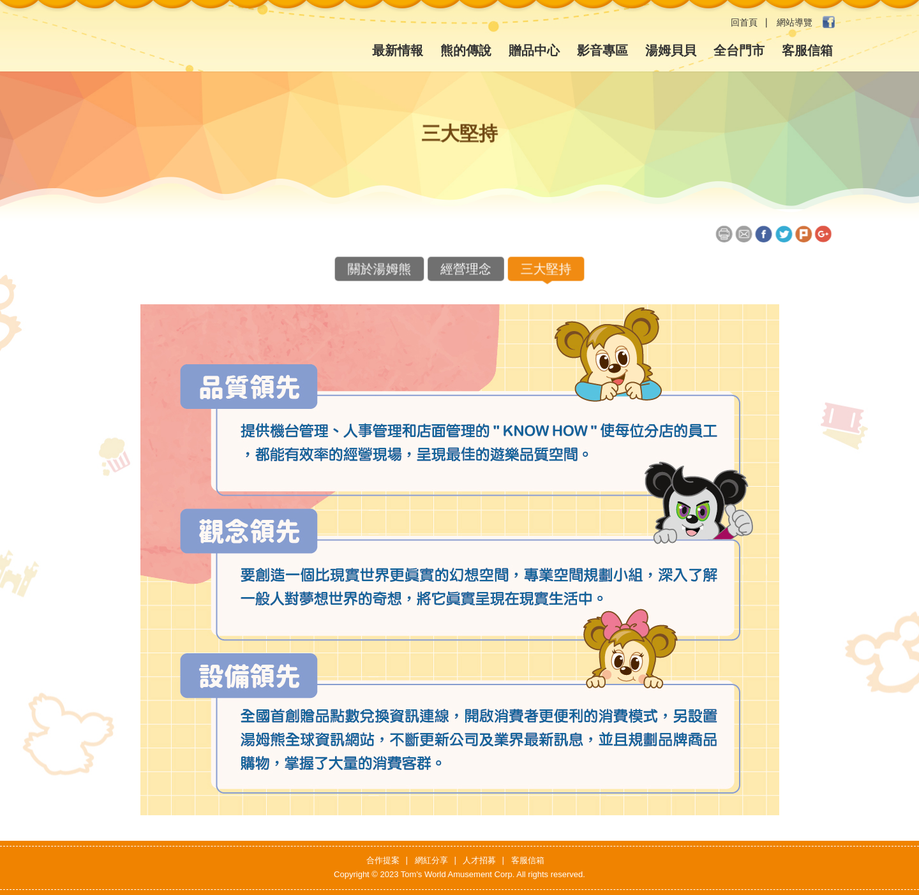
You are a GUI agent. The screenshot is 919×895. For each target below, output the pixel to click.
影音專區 (602, 50)
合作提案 (383, 860)
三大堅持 (545, 272)
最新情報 (397, 50)
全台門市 (739, 50)
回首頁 (744, 22)
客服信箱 (807, 50)
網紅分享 (431, 860)
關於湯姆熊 (379, 272)
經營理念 (465, 272)
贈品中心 (534, 50)
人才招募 (479, 860)
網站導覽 (794, 22)
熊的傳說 (465, 50)
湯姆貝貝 (670, 50)
